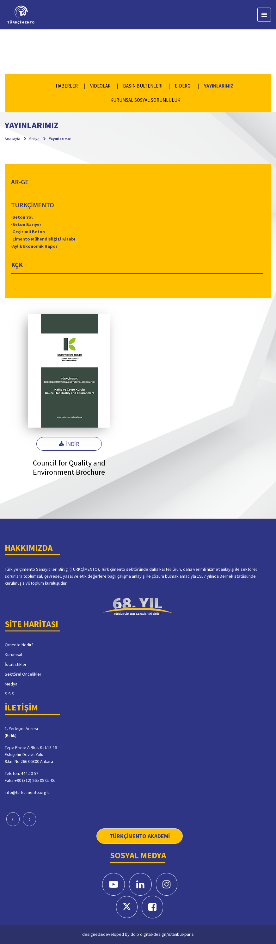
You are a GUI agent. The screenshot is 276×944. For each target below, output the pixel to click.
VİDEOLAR (100, 86)
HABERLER (67, 86)
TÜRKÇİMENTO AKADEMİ (139, 836)
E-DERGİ (183, 86)
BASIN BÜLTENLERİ (143, 86)
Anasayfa (12, 138)
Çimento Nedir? (19, 645)
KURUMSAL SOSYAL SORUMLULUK (145, 100)
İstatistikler (16, 664)
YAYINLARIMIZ (218, 86)
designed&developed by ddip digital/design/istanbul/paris (138, 934)
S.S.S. (10, 694)
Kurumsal (13, 654)
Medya (34, 138)
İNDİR (69, 444)
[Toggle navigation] (264, 15)
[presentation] (13, 819)
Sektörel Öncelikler (23, 674)
